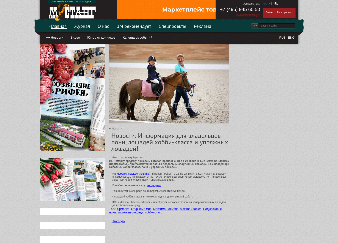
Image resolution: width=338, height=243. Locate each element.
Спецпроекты (172, 26)
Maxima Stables (191, 209)
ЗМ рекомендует (134, 26)
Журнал (82, 26)
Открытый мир (141, 209)
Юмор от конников (101, 37)
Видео (75, 37)
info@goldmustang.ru (247, 15)
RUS (282, 37)
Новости (57, 37)
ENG (291, 37)
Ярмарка (123, 209)
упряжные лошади (130, 212)
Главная (59, 26)
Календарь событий (137, 37)
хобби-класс (153, 212)
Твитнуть (119, 221)
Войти (269, 12)
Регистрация (284, 12)
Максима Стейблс (165, 209)
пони (112, 212)
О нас (103, 26)
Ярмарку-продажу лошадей (133, 173)
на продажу (154, 185)
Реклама (202, 26)
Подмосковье (212, 209)
